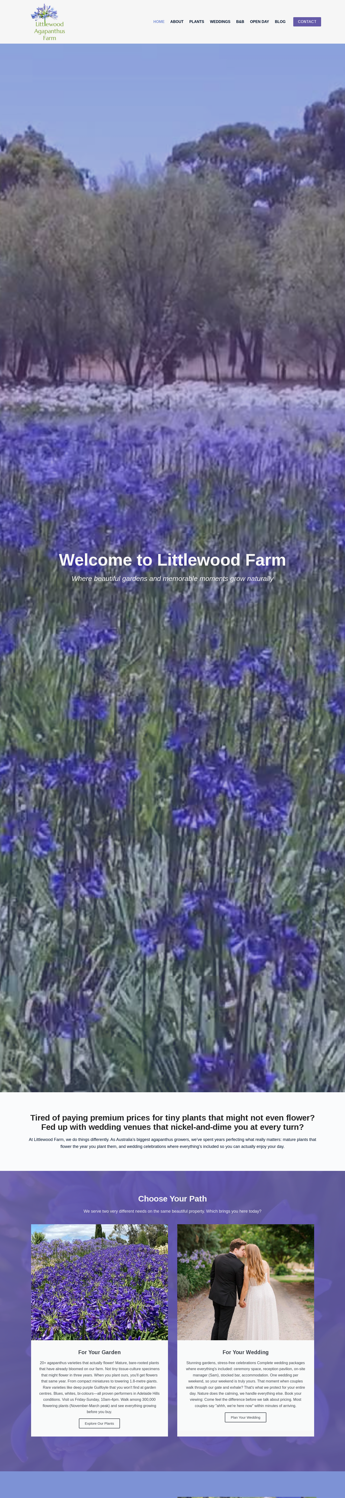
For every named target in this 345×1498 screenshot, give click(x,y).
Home (158, 22)
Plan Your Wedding (245, 1417)
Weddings (220, 22)
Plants (196, 22)
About (177, 22)
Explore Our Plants (99, 1423)
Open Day (259, 22)
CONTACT (307, 22)
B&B (240, 22)
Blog (280, 22)
